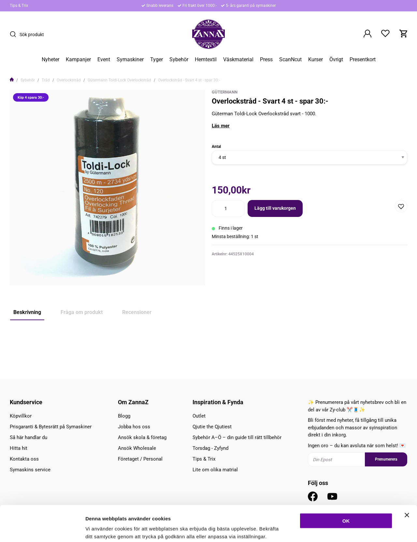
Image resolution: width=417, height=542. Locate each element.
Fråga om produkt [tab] (82, 312)
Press (266, 59)
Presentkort (363, 59)
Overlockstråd (69, 80)
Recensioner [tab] (136, 312)
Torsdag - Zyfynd (210, 448)
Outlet (199, 416)
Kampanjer (78, 59)
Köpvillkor (21, 416)
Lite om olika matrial (215, 470)
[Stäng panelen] (407, 481)
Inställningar (354, 529)
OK (346, 487)
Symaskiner (130, 59)
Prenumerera (386, 459)
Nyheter (50, 59)
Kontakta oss (24, 459)
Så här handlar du (28, 437)
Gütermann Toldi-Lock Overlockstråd (119, 80)
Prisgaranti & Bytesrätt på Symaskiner (51, 427)
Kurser (315, 59)
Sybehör (178, 59)
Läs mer (221, 126)
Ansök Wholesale (137, 448)
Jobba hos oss (134, 427)
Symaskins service (30, 470)
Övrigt (336, 59)
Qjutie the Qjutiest (212, 427)
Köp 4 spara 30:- (29, 341)
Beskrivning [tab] (27, 312)
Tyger (156, 59)
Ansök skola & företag (142, 437)
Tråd (46, 80)
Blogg (124, 416)
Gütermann (224, 92)
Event (103, 59)
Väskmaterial (238, 59)
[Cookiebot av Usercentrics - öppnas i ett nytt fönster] (42, 529)
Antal (216, 146)
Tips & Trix (19, 5)
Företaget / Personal (140, 459)
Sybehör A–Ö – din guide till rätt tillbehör (237, 437)
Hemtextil (206, 59)
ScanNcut (290, 59)
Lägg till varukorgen (275, 208)
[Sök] (15, 34)
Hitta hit (18, 448)
